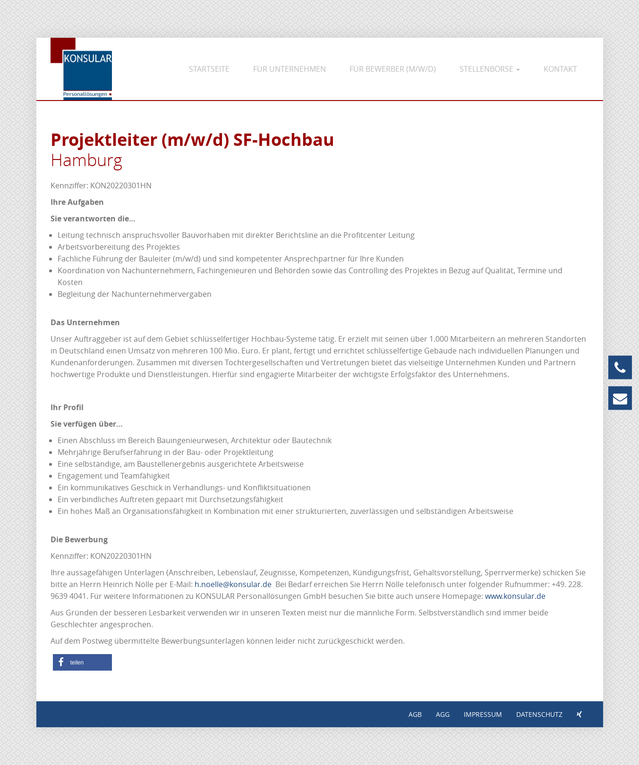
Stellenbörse (490, 69)
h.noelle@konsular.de (233, 584)
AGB (415, 714)
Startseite (209, 69)
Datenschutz (539, 714)
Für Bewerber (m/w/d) (392, 69)
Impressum (483, 714)
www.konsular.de (515, 596)
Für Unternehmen (289, 69)
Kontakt (560, 69)
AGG (443, 714)
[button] (82, 662)
